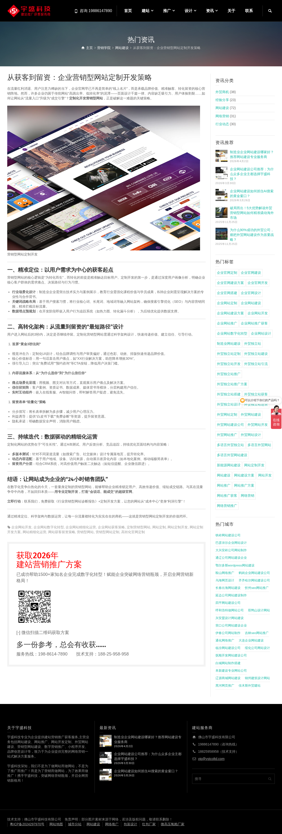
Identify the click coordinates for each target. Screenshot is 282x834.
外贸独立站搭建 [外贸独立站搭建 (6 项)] (229, 394)
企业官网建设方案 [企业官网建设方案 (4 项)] (230, 283)
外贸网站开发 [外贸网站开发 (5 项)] (258, 425)
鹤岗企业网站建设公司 (254, 573)
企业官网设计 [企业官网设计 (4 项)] (251, 293)
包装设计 (130, 824)
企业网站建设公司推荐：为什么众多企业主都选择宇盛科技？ (252, 174)
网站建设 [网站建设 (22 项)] (223, 475)
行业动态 (222, 124)
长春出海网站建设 (228, 588)
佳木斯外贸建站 (250, 685)
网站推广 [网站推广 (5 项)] (223, 485)
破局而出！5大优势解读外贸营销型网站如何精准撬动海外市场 (252, 213)
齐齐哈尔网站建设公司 (254, 580)
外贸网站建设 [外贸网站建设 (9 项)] (251, 414)
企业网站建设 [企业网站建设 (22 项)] (251, 303)
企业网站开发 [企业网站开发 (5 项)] (258, 313)
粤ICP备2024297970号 (27, 824)
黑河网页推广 (224, 685)
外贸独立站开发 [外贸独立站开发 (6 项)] (229, 364)
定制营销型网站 (138, 527)
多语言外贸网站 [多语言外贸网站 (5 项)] (259, 445)
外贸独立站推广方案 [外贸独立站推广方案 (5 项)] (232, 384)
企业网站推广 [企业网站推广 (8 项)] (227, 323)
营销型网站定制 (107, 532)
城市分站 (74, 824)
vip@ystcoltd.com (211, 759)
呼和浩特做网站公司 (229, 610)
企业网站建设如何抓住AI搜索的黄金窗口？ (146, 771)
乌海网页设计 (224, 580)
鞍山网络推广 (224, 573)
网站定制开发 (178, 527)
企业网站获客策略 (111, 527)
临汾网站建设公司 (228, 648)
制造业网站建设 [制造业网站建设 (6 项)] (229, 343)
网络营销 (222, 116)
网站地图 (56, 824)
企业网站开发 (21, 527)
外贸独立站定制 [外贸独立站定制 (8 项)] (229, 354)
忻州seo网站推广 (257, 588)
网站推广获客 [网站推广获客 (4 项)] (227, 495)
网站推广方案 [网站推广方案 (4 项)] (244, 485)
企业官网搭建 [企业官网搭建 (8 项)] (227, 293)
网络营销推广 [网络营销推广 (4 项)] (227, 506)
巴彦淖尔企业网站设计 (231, 543)
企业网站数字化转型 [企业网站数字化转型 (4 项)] (232, 333)
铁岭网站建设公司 (228, 535)
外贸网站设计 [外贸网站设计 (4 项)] (251, 435)
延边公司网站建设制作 (231, 595)
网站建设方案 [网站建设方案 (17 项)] (244, 475)
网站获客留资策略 (61, 532)
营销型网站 (85, 532)
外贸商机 (222, 92)
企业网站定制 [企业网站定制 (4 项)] (227, 303)
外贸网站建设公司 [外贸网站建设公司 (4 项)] (230, 425)
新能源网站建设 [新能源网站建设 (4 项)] (229, 465)
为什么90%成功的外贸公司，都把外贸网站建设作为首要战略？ (252, 234)
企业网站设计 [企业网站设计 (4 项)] (261, 333)
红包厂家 (149, 824)
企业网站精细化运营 (81, 527)
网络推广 (112, 824)
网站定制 (159, 527)
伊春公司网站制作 (228, 633)
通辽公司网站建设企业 (231, 557)
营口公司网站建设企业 (231, 625)
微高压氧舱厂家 (172, 824)
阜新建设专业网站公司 (231, 670)
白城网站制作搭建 (228, 663)
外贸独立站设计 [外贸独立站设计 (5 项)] (229, 404)
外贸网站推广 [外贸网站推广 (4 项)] (227, 435)
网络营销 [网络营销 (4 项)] (247, 495)
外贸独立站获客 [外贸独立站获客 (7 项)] (256, 394)
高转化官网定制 (133, 532)
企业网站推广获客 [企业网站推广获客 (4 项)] (254, 323)
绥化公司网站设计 (257, 648)
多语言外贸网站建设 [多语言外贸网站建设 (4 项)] (232, 455)
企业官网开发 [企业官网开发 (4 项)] (258, 283)
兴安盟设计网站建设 (229, 618)
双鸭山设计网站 (259, 610)
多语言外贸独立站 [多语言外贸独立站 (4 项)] (230, 445)
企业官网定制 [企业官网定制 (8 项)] (227, 273)
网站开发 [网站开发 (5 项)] (265, 475)
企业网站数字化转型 (49, 527)
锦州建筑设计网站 (257, 678)
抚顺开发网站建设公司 (231, 655)
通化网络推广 (224, 640)
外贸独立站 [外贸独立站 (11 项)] (252, 343)
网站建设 (222, 108)
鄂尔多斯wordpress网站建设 (235, 565)
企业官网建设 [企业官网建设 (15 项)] (251, 273)
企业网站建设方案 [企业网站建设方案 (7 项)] (230, 313)
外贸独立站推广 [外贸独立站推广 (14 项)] (229, 374)
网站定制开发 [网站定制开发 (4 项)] (254, 465)
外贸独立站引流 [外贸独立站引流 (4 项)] (256, 364)
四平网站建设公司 (228, 603)
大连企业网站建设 (251, 640)
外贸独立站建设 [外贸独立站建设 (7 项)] (256, 354)
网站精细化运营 (34, 532)
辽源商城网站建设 (228, 678)
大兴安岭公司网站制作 (231, 550)
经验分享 (222, 100)
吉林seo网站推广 (257, 633)
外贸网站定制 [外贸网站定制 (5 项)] (227, 414)
